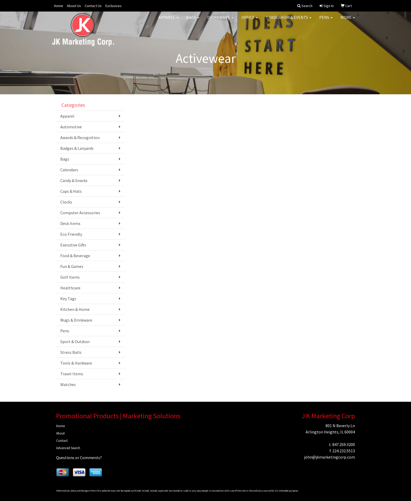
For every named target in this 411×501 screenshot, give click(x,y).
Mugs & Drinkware (76, 320)
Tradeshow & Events (288, 21)
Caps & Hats (71, 191)
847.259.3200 (343, 444)
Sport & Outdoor (75, 341)
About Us (74, 5)
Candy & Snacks (74, 180)
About (60, 433)
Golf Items (70, 277)
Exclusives (113, 5)
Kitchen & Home (75, 309)
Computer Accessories (80, 212)
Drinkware (220, 21)
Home (58, 5)
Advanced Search (68, 448)
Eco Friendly (71, 234)
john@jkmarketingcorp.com (329, 457)
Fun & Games (71, 266)
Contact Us (93, 5)
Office (249, 21)
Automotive (71, 126)
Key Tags (68, 298)
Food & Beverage (75, 255)
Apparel (168, 21)
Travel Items (71, 373)
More (347, 21)
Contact (62, 440)
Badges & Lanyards (77, 148)
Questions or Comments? (79, 457)
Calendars (69, 169)
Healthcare (70, 287)
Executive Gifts (73, 244)
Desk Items (70, 223)
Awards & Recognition (80, 137)
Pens (326, 21)
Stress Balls (71, 352)
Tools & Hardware (76, 363)
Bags (192, 21)
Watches (68, 384)
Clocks (66, 202)
